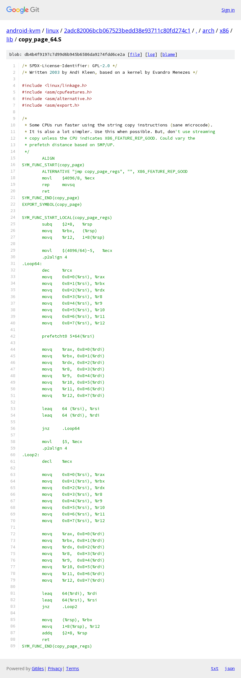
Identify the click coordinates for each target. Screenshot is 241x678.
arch (208, 30)
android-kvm (23, 30)
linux (52, 30)
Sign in (228, 10)
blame (169, 54)
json (230, 668)
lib (9, 39)
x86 (224, 30)
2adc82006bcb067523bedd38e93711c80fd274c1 (127, 30)
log (151, 54)
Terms (72, 668)
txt (214, 668)
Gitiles (38, 668)
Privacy (55, 668)
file (135, 54)
